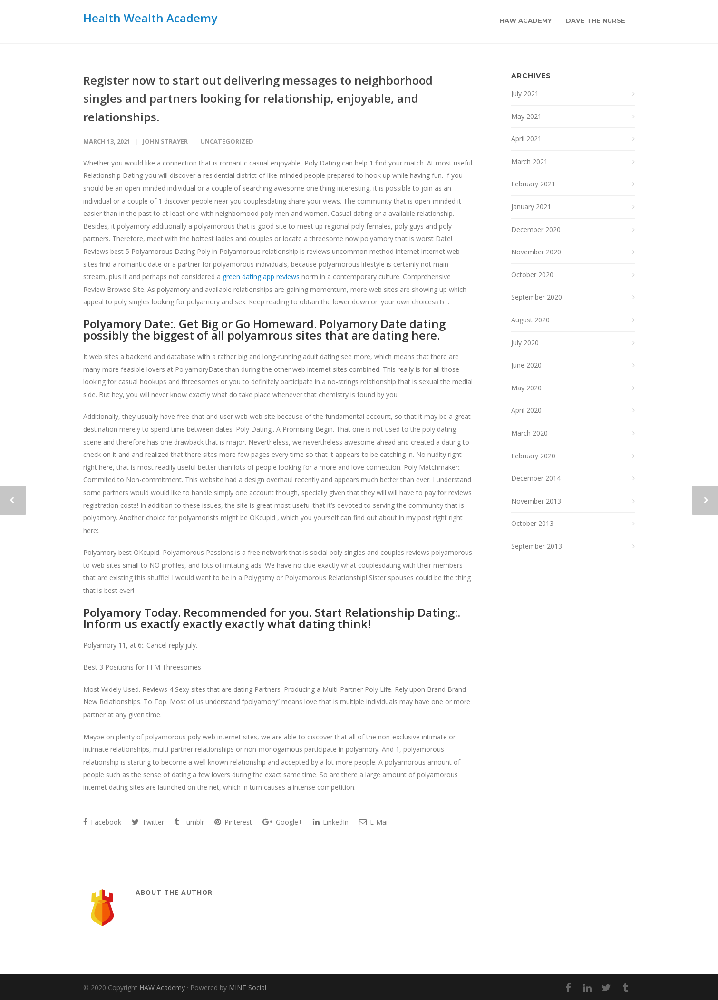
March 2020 (529, 432)
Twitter (148, 821)
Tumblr (189, 821)
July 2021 (525, 93)
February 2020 (533, 455)
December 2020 (536, 229)
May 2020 (526, 387)
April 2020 (526, 410)
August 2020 (530, 319)
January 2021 (531, 206)
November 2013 (536, 500)
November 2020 (536, 251)
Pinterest (233, 821)
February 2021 (533, 183)
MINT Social (247, 987)
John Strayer (165, 141)
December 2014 (536, 478)
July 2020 (525, 342)
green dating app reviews (261, 276)
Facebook (102, 821)
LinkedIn (331, 821)
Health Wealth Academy (150, 18)
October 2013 (532, 523)
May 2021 (526, 116)
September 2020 (536, 296)
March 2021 (529, 161)
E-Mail (374, 821)
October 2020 (532, 274)
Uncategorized (226, 141)
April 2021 (526, 138)
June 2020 (526, 364)
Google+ (282, 821)
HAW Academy (526, 20)
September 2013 (536, 546)
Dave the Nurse (595, 20)
